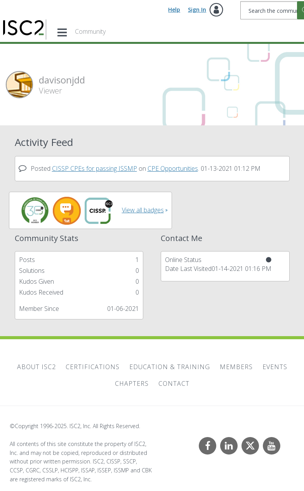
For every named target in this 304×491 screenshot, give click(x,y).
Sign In (197, 9)
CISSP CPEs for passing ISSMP (94, 168)
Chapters (132, 383)
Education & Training (169, 367)
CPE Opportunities (173, 168)
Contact (173, 383)
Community (90, 31)
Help (174, 9)
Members (236, 367)
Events (274, 367)
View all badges (143, 210)
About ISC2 (36, 367)
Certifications (93, 367)
